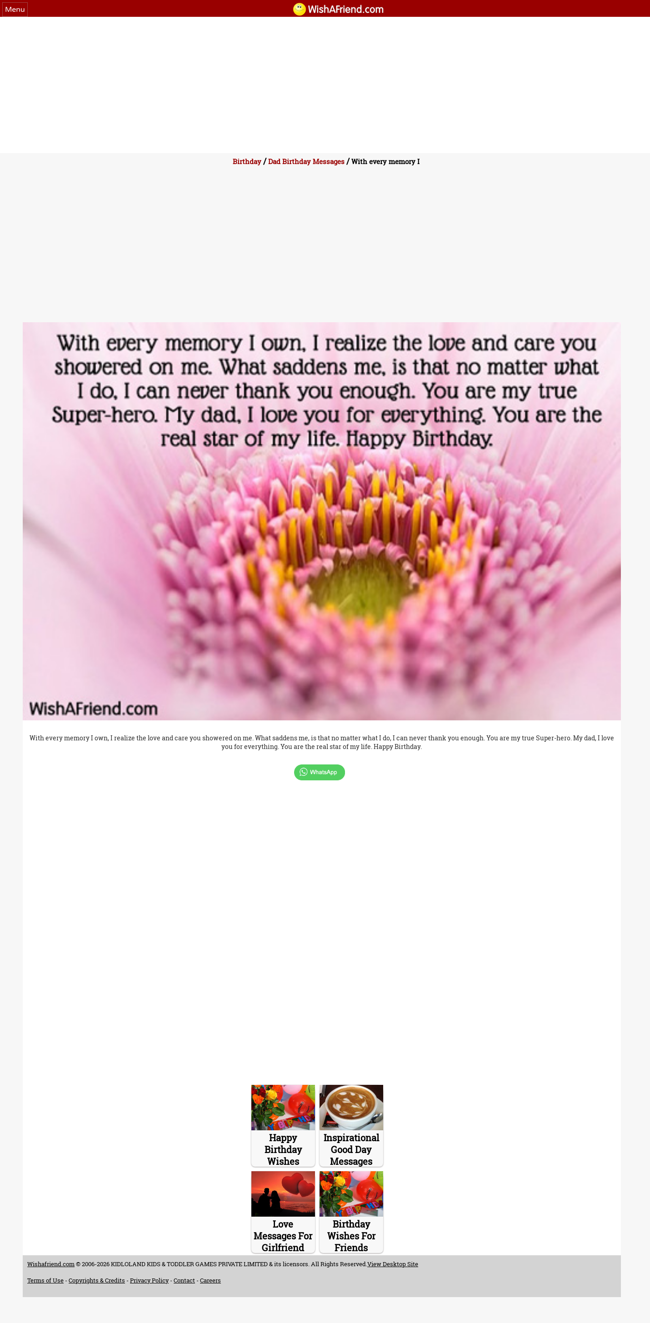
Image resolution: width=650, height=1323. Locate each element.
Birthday (247, 161)
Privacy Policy (149, 1280)
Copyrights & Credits (97, 1280)
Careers (210, 1280)
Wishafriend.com (51, 1264)
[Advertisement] (325, 85)
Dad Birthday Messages (306, 161)
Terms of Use (45, 1280)
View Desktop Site (392, 1264)
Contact (184, 1280)
